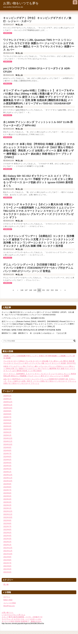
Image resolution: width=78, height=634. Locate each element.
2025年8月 (7, 414)
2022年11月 (7, 514)
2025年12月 (7, 402)
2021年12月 (7, 548)
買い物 (20, 24)
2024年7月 (7, 453)
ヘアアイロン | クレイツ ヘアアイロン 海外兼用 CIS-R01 (23, 318)
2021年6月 (7, 566)
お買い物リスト (7, 612)
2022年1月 (7, 545)
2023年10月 (7, 481)
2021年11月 (7, 551)
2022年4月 (7, 536)
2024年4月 (7, 463)
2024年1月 (7, 472)
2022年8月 (7, 523)
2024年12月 (7, 438)
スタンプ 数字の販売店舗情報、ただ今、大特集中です (22, 617)
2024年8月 (7, 450)
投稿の (7, 600)
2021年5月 (7, 569)
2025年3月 (7, 429)
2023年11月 (7, 478)
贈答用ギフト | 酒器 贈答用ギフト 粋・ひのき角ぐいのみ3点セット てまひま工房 (34, 333)
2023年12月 (7, 475)
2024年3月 (7, 466)
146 (21, 290)
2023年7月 (7, 490)
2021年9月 (7, 557)
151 (43, 290)
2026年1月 (7, 399)
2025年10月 (7, 408)
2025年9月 (7, 411)
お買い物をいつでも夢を (21, 3)
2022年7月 (7, 526)
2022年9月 (7, 520)
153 (52, 290)
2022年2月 (7, 542)
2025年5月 (7, 423)
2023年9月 (7, 484)
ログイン (6, 597)
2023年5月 (7, 496)
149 (34, 290)
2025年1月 (7, 435)
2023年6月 (7, 493)
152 (47, 290)
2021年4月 (7, 572)
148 (30, 290)
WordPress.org (9, 606)
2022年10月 (7, 517)
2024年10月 (7, 444)
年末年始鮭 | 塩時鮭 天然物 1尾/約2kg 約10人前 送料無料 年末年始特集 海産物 (31, 330)
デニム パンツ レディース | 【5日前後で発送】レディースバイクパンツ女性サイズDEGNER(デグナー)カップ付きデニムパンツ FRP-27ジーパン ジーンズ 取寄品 (38, 267)
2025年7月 (7, 417)
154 (56, 290)
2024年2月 (7, 469)
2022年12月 (7, 511)
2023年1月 (7, 508)
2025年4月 (7, 426)
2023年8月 (7, 487)
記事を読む (7, 33)
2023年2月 (7, 505)
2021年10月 (7, 554)
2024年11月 (7, 441)
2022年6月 (7, 529)
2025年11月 (7, 405)
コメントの (9, 603)
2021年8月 (7, 560)
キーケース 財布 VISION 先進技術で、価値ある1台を (22, 621)
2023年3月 (7, 502)
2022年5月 (7, 532)
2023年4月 (7, 499)
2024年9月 (7, 447)
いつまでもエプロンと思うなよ (13, 615)
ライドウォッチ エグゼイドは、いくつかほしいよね (21, 619)
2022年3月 (7, 539)
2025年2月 (7, 432)
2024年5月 (7, 460)
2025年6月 (7, 420)
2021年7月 (7, 563)
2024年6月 (7, 456)
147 (26, 290)
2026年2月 (7, 396)
